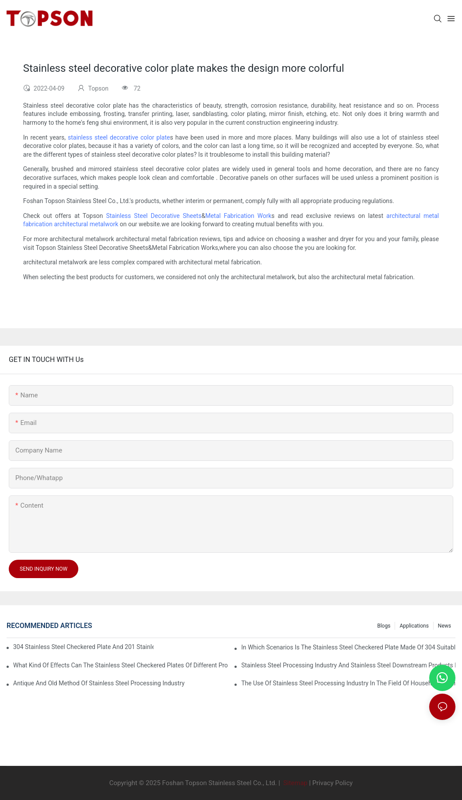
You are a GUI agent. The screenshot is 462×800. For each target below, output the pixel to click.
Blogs (383, 626)
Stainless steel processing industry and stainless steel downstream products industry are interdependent (348, 665)
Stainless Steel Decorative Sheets (153, 215)
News (444, 626)
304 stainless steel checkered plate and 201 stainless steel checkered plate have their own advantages (83, 646)
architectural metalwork (86, 224)
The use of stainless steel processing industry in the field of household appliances (348, 683)
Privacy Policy (332, 783)
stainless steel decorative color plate (119, 137)
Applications (413, 626)
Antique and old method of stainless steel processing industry (99, 683)
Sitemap (295, 783)
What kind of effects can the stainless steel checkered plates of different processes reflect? (120, 665)
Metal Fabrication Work (238, 215)
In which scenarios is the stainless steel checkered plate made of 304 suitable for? (348, 647)
